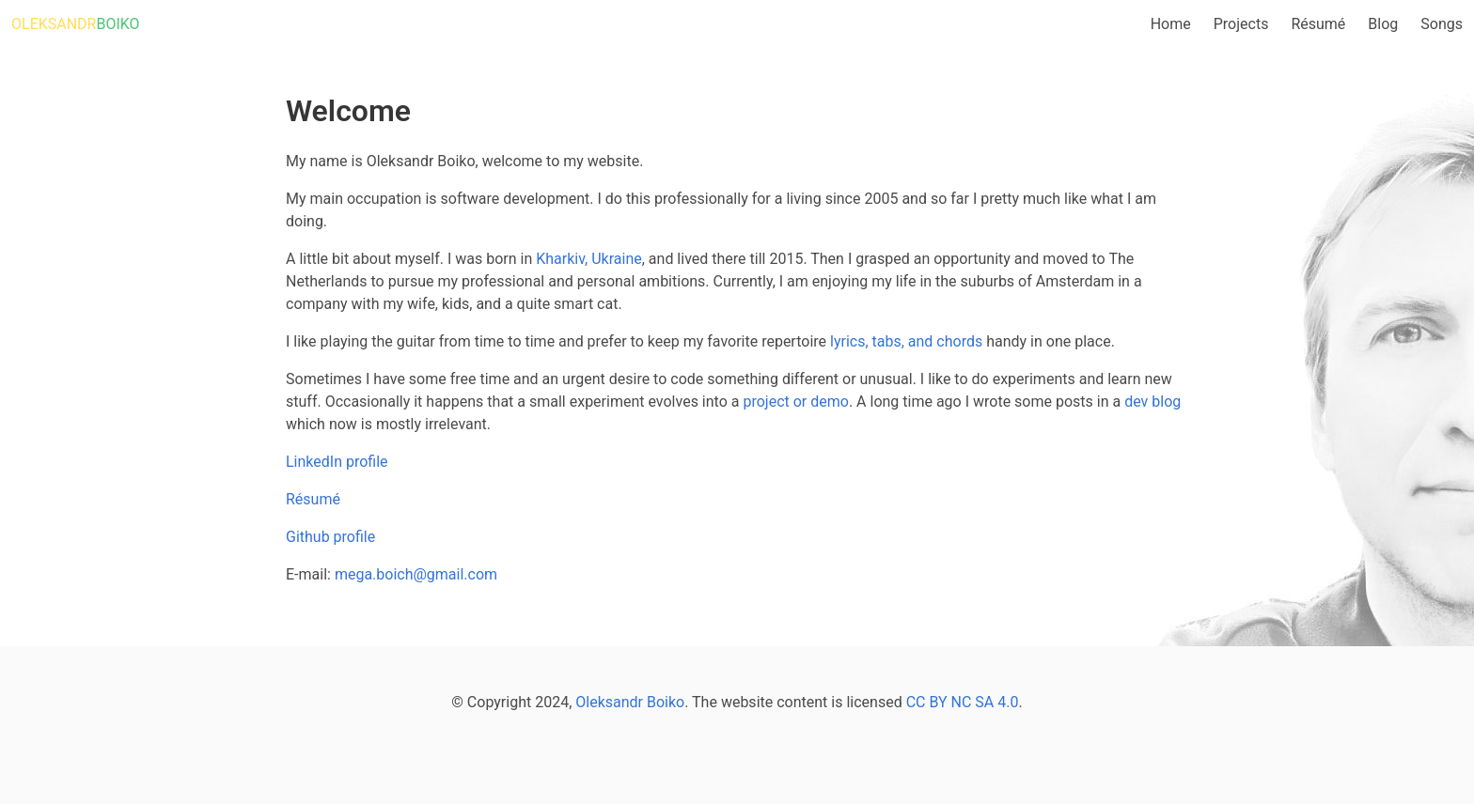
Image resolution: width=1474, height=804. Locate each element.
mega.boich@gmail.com (416, 574)
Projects (1241, 24)
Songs (1441, 24)
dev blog (1152, 401)
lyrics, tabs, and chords (906, 341)
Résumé (1318, 24)
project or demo (795, 401)
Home (1171, 24)
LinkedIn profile (337, 462)
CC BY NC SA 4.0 (962, 702)
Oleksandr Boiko (629, 702)
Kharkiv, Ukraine (589, 259)
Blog (1383, 24)
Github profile (330, 537)
